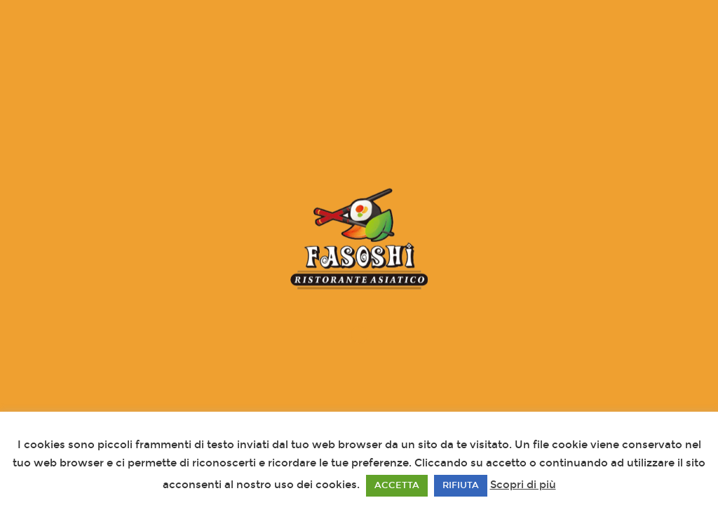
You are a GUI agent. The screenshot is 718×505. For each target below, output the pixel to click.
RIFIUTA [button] (460, 485)
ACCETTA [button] (396, 485)
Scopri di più (523, 484)
